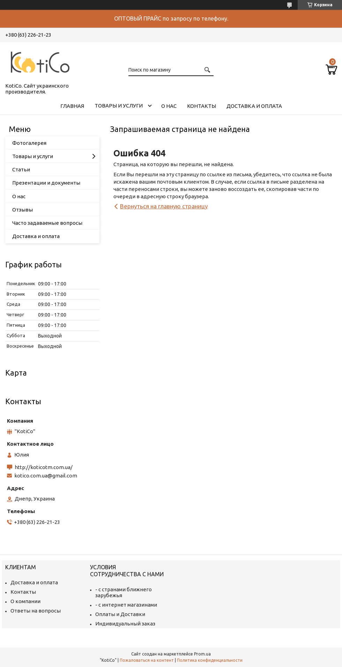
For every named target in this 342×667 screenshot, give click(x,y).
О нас (169, 106)
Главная (72, 106)
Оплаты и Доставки (120, 614)
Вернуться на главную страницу (164, 206)
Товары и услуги (119, 106)
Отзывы (22, 210)
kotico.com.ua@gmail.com (45, 476)
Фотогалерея (29, 143)
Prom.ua (202, 654)
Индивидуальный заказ (125, 624)
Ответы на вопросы (35, 611)
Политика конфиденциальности (210, 660)
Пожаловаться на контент (147, 660)
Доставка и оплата (254, 106)
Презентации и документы (46, 183)
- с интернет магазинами (126, 605)
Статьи (21, 169)
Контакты (201, 106)
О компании (25, 601)
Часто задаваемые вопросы (47, 223)
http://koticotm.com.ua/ (44, 467)
